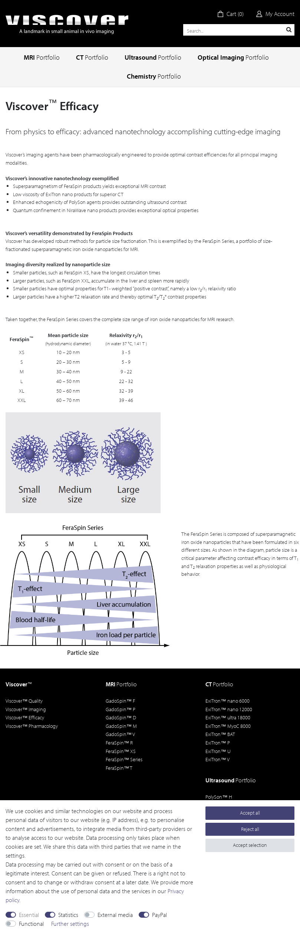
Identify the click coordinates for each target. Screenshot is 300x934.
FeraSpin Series (124, 759)
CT (92, 57)
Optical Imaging (233, 57)
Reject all (250, 829)
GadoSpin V (120, 734)
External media (115, 914)
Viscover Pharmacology (32, 726)
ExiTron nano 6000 (227, 700)
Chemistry (154, 76)
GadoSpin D (121, 717)
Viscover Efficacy (25, 717)
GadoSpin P (120, 709)
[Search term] (238, 30)
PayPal (159, 914)
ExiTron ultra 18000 (227, 717)
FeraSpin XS (121, 751)
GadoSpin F (120, 700)
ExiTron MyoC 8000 (227, 726)
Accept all (250, 812)
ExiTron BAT (220, 734)
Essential (29, 914)
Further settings (70, 923)
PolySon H (218, 797)
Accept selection (250, 845)
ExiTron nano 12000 (228, 709)
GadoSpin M (121, 726)
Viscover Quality (24, 700)
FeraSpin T (119, 768)
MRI (42, 57)
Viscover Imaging (26, 709)
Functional (31, 923)
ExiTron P (217, 742)
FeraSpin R (119, 742)
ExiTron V (217, 759)
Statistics (68, 914)
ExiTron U (217, 751)
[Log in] (275, 13)
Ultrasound (153, 57)
